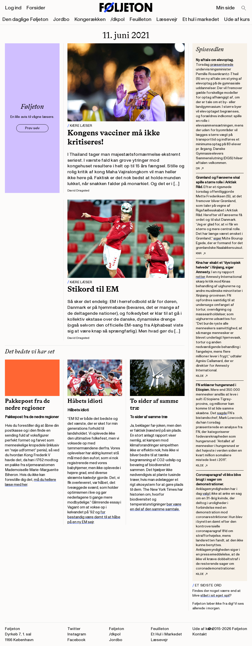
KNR (200, 253)
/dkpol (117, 19)
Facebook (76, 640)
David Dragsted (78, 191)
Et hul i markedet (200, 19)
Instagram (76, 634)
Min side (225, 7)
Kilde (201, 376)
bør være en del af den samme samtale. (155, 507)
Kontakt (199, 634)
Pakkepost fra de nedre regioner (27, 404)
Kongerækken (90, 19)
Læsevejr (166, 19)
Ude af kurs (237, 19)
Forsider (35, 7)
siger (217, 238)
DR (200, 169)
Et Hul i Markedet (166, 634)
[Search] (244, 8)
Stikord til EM (93, 289)
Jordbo (61, 19)
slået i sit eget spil (214, 595)
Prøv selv (32, 128)
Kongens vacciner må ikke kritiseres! (113, 137)
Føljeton (116, 628)
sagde (222, 413)
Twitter (73, 628)
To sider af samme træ (154, 404)
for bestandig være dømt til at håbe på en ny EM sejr (93, 517)
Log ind (13, 7)
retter (200, 276)
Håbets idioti (85, 400)
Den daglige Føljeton (25, 19)
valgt (206, 493)
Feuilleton (140, 19)
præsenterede (222, 64)
